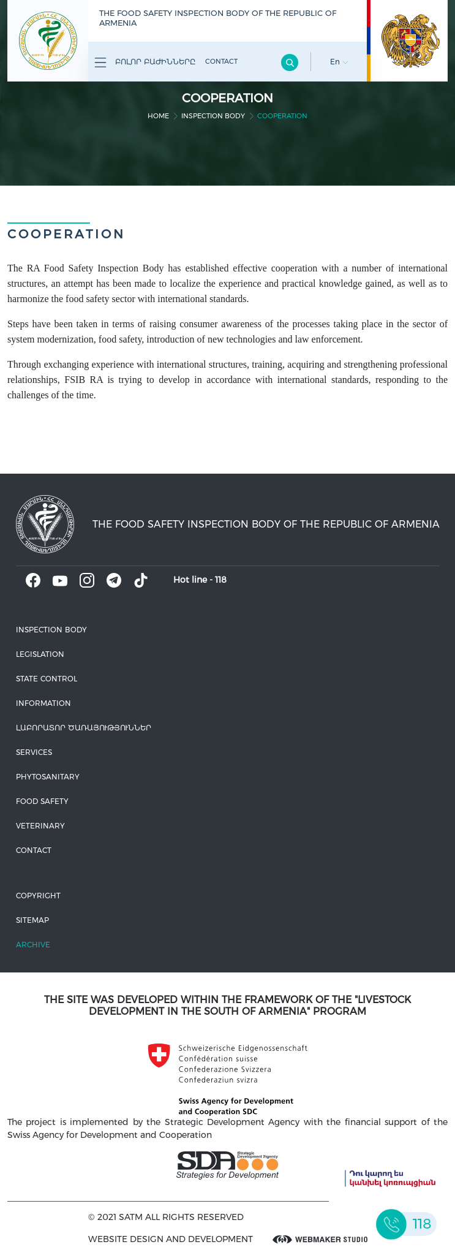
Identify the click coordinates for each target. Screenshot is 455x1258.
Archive (33, 944)
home (158, 116)
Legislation (40, 654)
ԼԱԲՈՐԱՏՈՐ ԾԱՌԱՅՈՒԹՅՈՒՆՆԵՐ (83, 727)
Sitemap (32, 920)
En (339, 61)
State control (46, 678)
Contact (221, 61)
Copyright (38, 895)
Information (43, 703)
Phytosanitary (48, 776)
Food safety (42, 801)
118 (221, 579)
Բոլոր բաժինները (144, 62)
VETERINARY (40, 825)
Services (34, 752)
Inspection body (213, 116)
